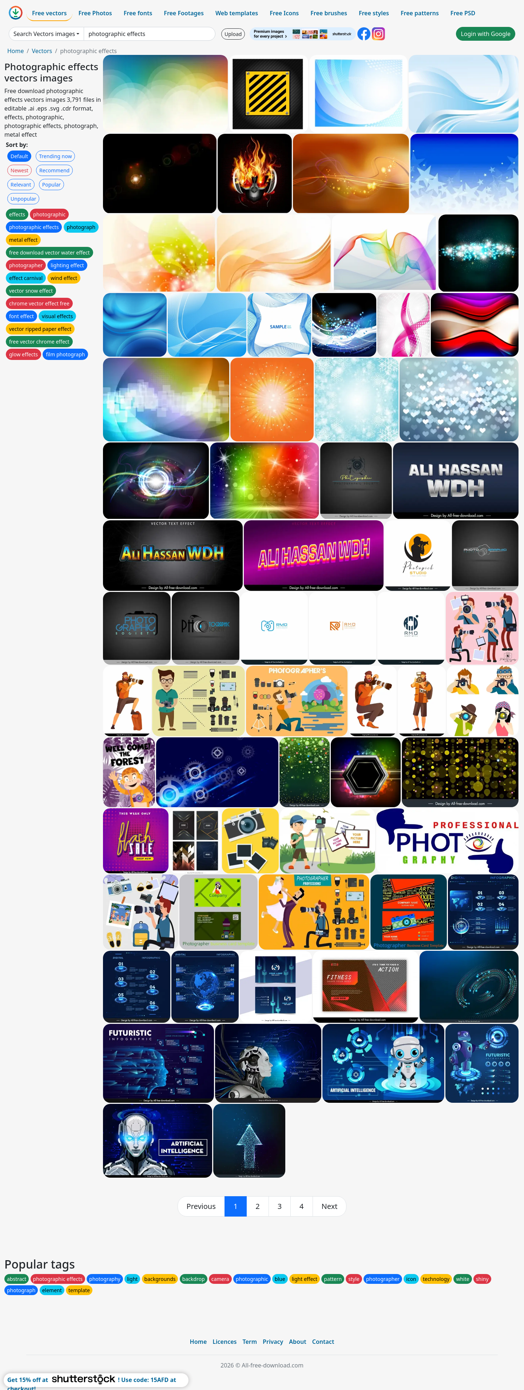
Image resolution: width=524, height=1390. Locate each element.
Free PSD (462, 13)
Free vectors (49, 13)
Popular (51, 184)
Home (15, 51)
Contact (323, 1342)
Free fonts (138, 13)
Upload (233, 34)
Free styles (374, 13)
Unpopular (23, 198)
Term (249, 1342)
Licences (225, 1342)
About (297, 1342)
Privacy (273, 1342)
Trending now (55, 156)
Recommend (54, 170)
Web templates (236, 13)
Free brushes (328, 13)
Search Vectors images (44, 34)
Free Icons (284, 13)
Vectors (42, 51)
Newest (19, 170)
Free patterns (420, 13)
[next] (330, 1206)
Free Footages (184, 13)
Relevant (21, 184)
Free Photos (95, 13)
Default (19, 156)
